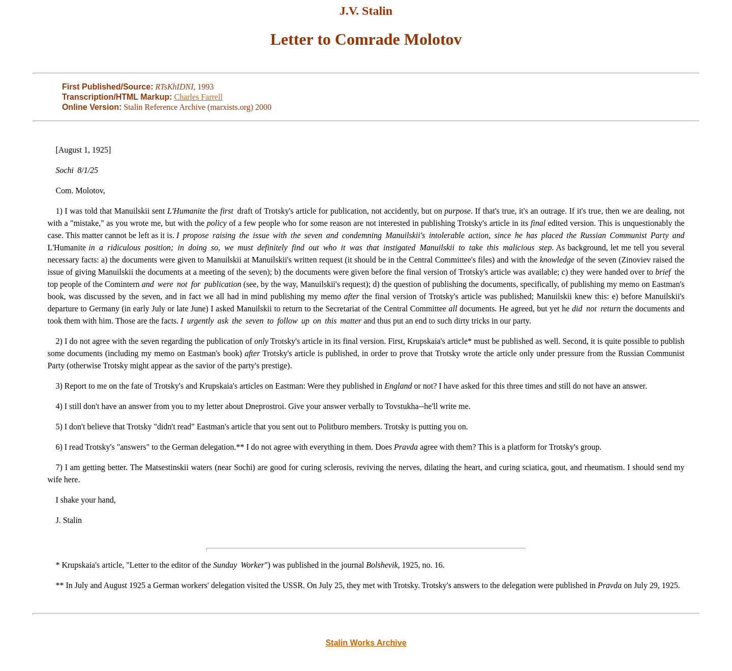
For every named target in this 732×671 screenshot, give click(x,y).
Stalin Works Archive (365, 642)
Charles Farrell (198, 97)
